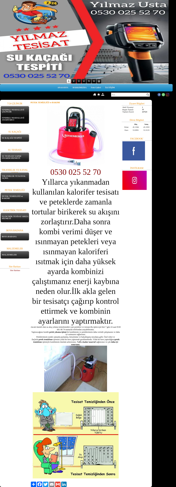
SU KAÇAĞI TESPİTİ (12, 138)
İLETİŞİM (110, 87)
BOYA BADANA (9, 236)
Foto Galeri (96, 87)
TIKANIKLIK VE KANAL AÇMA (13, 177)
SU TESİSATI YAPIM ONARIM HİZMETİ (11, 157)
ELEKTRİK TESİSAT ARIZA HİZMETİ (15, 217)
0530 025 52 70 (75, 172)
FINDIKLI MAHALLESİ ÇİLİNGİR (13, 111)
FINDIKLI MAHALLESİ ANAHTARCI (13, 119)
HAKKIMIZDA (80, 87)
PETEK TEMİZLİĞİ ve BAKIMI (12, 197)
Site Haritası (15, 270)
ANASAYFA (62, 87)
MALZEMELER (9, 255)
